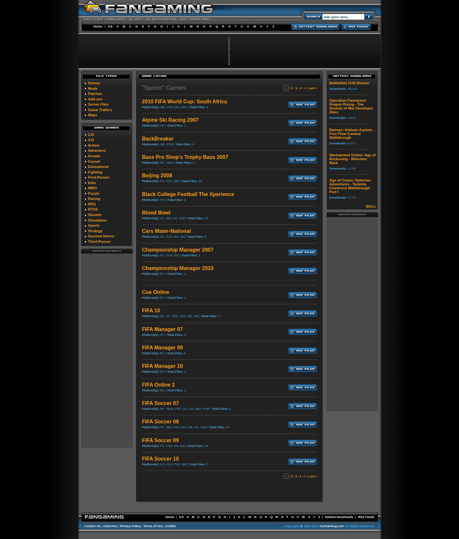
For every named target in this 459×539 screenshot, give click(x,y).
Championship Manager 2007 (178, 250)
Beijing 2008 (157, 175)
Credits (170, 526)
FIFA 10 (151, 310)
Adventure (97, 150)
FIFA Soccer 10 (160, 458)
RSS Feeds (366, 517)
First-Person (99, 177)
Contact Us (92, 526)
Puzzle (93, 193)
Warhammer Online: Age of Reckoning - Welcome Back (352, 159)
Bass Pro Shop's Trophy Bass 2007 (185, 157)
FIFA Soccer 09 (160, 440)
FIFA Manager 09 (162, 347)
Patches (95, 94)
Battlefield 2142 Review (349, 83)
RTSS (93, 209)
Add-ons (95, 99)
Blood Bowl (156, 212)
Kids (92, 183)
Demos (94, 83)
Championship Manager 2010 (178, 268)
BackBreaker (158, 138)
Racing (94, 199)
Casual (94, 161)
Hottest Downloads (339, 517)
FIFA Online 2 (158, 385)
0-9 (110, 26)
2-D (91, 135)
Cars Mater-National (166, 231)
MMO (92, 188)
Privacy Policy (130, 526)
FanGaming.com (332, 526)
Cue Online (155, 292)
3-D (91, 140)
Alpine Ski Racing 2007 (170, 120)
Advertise (110, 526)
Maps (93, 115)
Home (98, 26)
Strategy (95, 231)
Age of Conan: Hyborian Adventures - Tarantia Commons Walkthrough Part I (350, 186)
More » (371, 206)
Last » (312, 88)
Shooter (95, 215)
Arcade (94, 156)
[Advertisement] (107, 350)
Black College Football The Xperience (188, 194)
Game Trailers (100, 110)
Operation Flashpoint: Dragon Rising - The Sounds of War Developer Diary (351, 106)
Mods (93, 88)
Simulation (97, 220)
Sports (93, 225)
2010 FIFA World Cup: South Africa (184, 101)
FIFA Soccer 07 (160, 403)
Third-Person (99, 242)
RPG (92, 204)
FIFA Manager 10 (162, 366)
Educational (98, 167)
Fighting (95, 172)
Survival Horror (101, 236)
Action (93, 145)
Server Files (98, 104)
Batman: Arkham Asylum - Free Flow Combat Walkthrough (351, 134)
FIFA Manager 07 (162, 329)
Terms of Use (153, 526)
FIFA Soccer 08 (160, 421)
